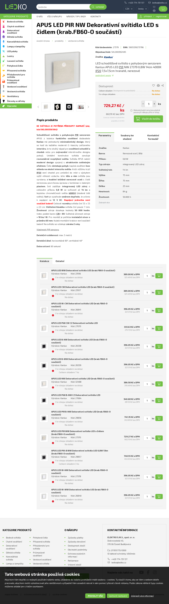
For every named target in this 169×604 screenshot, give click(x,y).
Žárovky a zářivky (16, 101)
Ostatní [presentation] (60, 261)
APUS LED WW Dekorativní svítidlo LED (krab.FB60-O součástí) (83, 270)
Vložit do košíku (151, 118)
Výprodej (12, 106)
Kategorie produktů (15, 16)
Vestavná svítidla (16, 91)
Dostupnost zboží (76, 545)
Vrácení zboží (74, 564)
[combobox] (128, 9)
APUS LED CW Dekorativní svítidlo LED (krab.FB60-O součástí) (82, 287)
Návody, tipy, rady (76, 16)
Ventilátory (13, 96)
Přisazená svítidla (16, 70)
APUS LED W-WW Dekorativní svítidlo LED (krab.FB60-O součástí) (79, 491)
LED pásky (12, 51)
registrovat (161, 16)
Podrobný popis (103, 75)
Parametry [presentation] (105, 135)
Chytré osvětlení (15, 26)
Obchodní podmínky (77, 549)
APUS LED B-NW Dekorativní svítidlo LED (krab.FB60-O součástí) (79, 341)
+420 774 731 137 (136, 2)
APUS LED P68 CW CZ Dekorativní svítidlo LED (74, 323)
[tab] (104, 137)
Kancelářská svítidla (17, 41)
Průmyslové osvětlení (13, 81)
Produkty (59, 40)
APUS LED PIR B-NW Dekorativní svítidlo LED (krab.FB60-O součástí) (81, 413)
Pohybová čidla (15, 65)
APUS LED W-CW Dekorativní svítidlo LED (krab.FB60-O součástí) (79, 305)
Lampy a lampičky (16, 46)
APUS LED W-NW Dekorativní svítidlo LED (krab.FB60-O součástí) (79, 471)
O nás (40, 16)
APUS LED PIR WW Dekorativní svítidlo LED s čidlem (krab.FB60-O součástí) (77, 432)
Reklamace (73, 560)
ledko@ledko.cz (159, 2)
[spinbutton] (148, 104)
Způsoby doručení (76, 541)
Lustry (10, 56)
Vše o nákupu (54, 16)
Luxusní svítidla (15, 61)
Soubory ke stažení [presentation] (127, 137)
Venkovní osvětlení (17, 86)
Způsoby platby (75, 537)
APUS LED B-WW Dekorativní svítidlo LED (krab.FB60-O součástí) (79, 360)
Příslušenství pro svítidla (16, 75)
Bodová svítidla (15, 21)
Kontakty (95, 16)
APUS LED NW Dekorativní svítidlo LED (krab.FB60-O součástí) (83, 378)
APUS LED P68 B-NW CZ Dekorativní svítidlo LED (75, 395)
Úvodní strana (43, 40)
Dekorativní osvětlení (13, 31)
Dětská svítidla (15, 36)
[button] (154, 104)
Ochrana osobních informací (76, 555)
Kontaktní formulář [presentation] (153, 137)
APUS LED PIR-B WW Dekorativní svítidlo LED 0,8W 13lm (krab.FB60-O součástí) (79, 452)
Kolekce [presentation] (44, 261)
